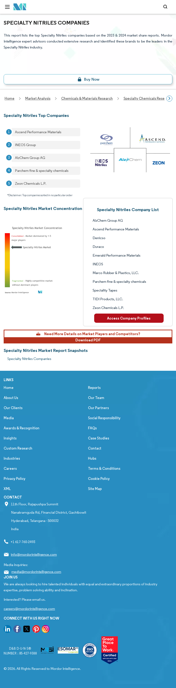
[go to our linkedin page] (7, 629)
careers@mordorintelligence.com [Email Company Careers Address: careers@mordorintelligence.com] (29, 608)
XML (7, 489)
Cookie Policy (99, 478)
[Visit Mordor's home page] (20, 7)
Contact (94, 448)
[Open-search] (166, 7)
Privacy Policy (14, 478)
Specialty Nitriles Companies (29, 359)
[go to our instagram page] (46, 629)
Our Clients (13, 408)
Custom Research (18, 448)
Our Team (96, 398)
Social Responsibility (104, 418)
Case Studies (98, 438)
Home (9, 387)
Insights (10, 438)
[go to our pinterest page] (36, 629)
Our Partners (98, 408)
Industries (12, 458)
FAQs (92, 428)
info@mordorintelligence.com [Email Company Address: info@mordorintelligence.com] (34, 554)
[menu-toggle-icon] (7, 7)
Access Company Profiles (129, 318)
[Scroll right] (169, 99)
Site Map (95, 489)
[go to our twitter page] (26, 629)
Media (9, 418)
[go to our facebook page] (17, 629)
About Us (11, 398)
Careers (10, 468)
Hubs (92, 458)
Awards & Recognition (21, 428)
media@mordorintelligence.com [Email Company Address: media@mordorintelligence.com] (36, 571)
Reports (94, 387)
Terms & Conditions (104, 468)
